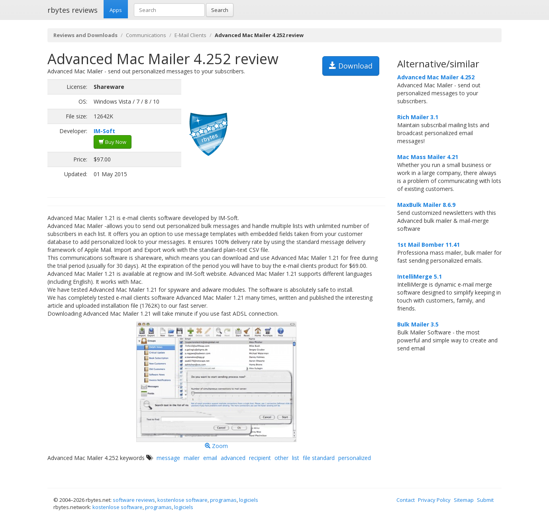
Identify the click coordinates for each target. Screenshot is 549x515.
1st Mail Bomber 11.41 (428, 244)
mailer (192, 458)
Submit (485, 499)
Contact (405, 499)
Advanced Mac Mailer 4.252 (435, 77)
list (295, 458)
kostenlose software (182, 499)
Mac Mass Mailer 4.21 (427, 157)
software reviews (134, 499)
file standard (319, 458)
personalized (354, 458)
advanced (233, 458)
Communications (146, 35)
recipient (260, 458)
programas (223, 499)
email (210, 458)
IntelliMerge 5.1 (419, 276)
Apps (116, 10)
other (281, 458)
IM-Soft (104, 131)
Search (219, 10)
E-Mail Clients (190, 35)
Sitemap (464, 499)
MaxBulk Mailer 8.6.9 (426, 204)
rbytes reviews (72, 10)
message (168, 458)
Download (351, 66)
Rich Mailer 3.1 (417, 117)
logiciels (248, 499)
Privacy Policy (434, 499)
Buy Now (112, 141)
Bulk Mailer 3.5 (418, 324)
